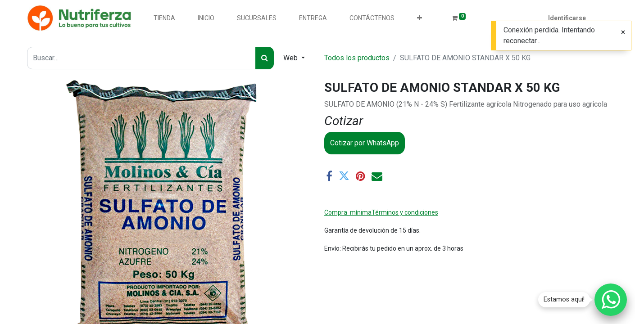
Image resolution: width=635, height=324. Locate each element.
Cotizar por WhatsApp (364, 143)
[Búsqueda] (264, 58)
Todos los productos (357, 58)
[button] (419, 18)
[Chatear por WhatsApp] (610, 300)
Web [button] (291, 58)
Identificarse (567, 18)
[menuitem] (164, 18)
